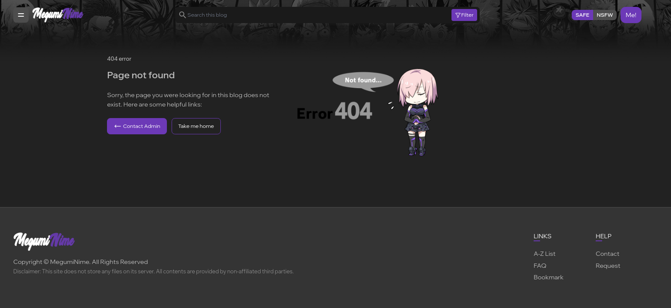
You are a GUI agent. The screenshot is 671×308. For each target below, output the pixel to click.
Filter (464, 15)
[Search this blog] (319, 15)
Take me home (196, 126)
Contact (607, 253)
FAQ (540, 265)
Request (608, 265)
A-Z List (544, 253)
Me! (631, 15)
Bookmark (549, 277)
